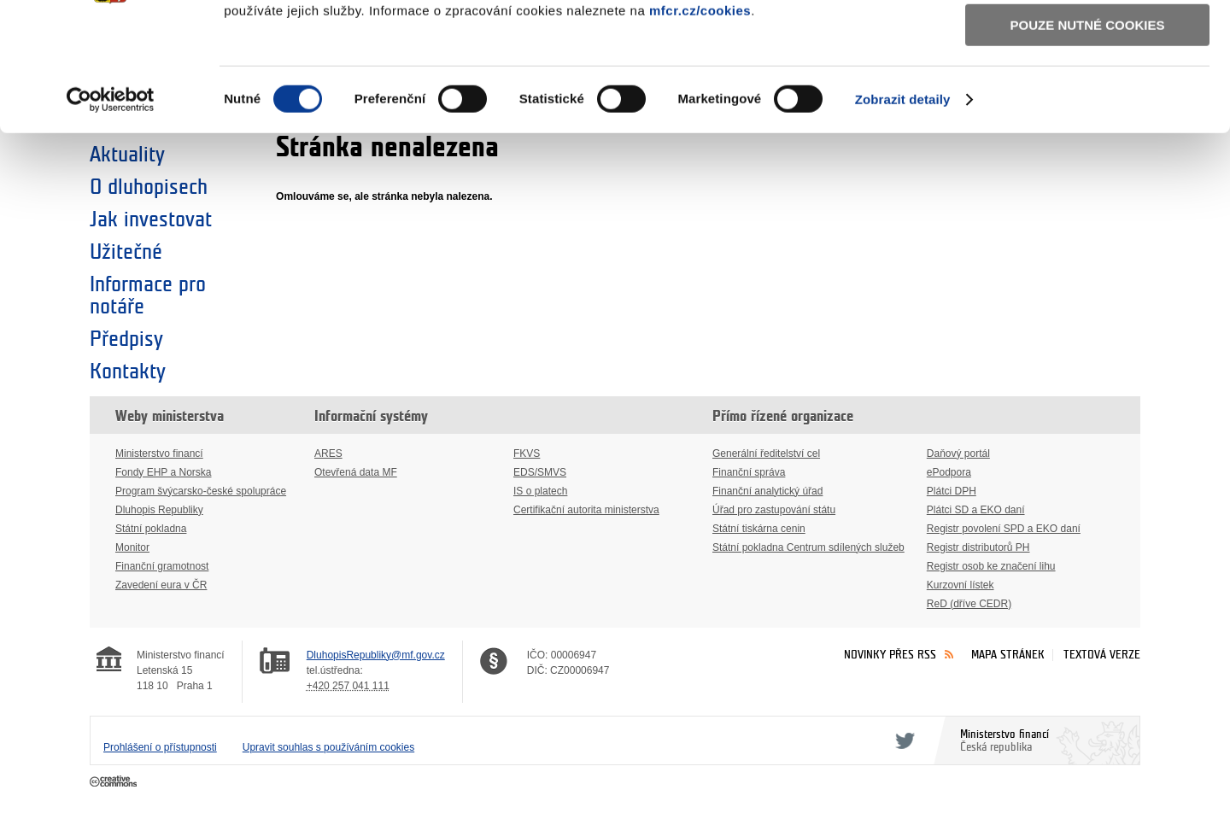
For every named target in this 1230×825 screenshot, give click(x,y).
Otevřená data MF (355, 472)
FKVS (526, 453)
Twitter (902, 740)
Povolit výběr (1087, 90)
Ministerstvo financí (159, 453)
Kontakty (128, 371)
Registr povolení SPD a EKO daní (1004, 529)
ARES (328, 453)
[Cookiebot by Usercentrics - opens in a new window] (110, 212)
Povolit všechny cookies (1087, 41)
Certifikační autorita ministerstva (586, 510)
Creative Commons (115, 782)
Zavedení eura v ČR (161, 585)
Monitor (132, 547)
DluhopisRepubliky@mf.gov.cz (376, 655)
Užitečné (126, 252)
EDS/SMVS (539, 472)
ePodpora (949, 472)
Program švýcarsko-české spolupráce (200, 491)
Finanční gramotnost (161, 566)
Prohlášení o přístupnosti (160, 747)
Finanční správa (748, 472)
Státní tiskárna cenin (758, 529)
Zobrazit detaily (903, 212)
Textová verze (1101, 654)
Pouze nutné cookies (1087, 138)
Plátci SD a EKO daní (976, 510)
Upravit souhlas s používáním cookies (328, 747)
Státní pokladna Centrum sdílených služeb (808, 547)
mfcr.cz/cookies (700, 123)
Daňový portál (958, 453)
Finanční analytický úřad (767, 491)
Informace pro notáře (148, 295)
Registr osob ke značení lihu (991, 566)
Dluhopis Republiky (159, 510)
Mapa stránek (1008, 654)
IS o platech (540, 491)
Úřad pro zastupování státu (773, 510)
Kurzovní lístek (960, 585)
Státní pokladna (150, 529)
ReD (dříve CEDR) (969, 604)
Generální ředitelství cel (766, 453)
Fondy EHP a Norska (163, 472)
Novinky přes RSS (890, 654)
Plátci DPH (951, 491)
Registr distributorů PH (978, 547)
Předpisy (126, 339)
